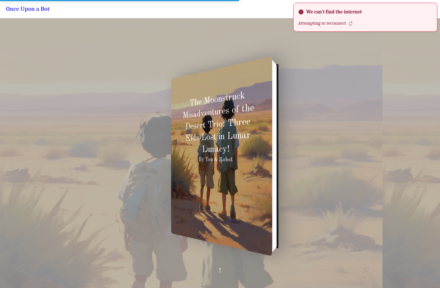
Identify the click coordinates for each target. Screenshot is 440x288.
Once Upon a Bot (28, 9)
